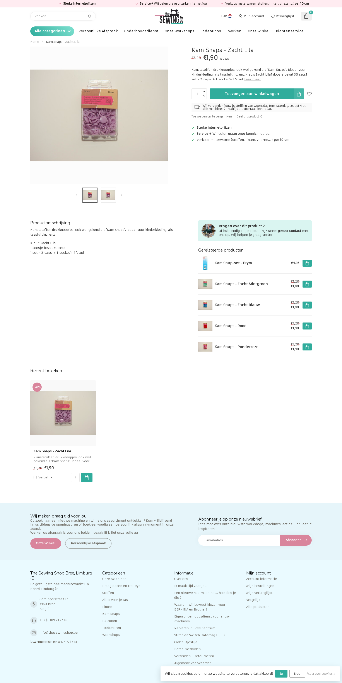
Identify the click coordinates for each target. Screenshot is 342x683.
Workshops (111, 635)
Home (34, 42)
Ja (281, 674)
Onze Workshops (179, 31)
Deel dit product (249, 116)
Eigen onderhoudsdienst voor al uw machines (202, 618)
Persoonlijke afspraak (88, 543)
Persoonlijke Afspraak (98, 31)
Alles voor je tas (115, 600)
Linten (107, 607)
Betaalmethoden (187, 649)
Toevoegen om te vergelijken (212, 116)
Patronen (109, 621)
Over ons (181, 579)
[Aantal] (75, 477)
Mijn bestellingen (260, 586)
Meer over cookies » (321, 673)
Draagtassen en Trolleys (121, 586)
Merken (234, 31)
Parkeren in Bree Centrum (194, 628)
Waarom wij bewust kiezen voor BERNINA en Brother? (199, 607)
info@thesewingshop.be (58, 633)
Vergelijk (45, 477)
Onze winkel (259, 31)
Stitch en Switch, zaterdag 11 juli (199, 635)
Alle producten (257, 607)
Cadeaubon (210, 31)
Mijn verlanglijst (259, 593)
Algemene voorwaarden (193, 663)
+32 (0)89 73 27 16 (53, 620)
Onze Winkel (45, 543)
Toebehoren (111, 628)
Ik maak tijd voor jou (190, 586)
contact (295, 231)
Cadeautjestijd (185, 642)
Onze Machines (114, 579)
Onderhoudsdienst (141, 31)
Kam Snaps (111, 614)
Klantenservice (290, 31)
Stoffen (108, 593)
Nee (297, 674)
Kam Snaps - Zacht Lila (63, 42)
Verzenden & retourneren (194, 656)
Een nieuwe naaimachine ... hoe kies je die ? (205, 595)
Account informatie (261, 579)
